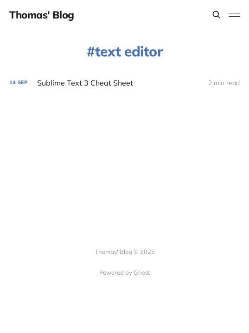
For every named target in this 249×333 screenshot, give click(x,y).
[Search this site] (216, 15)
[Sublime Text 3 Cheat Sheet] (124, 83)
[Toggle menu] (234, 15)
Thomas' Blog (41, 15)
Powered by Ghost (124, 272)
